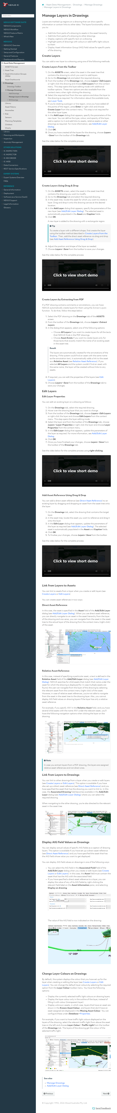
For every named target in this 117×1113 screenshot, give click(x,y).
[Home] (43, 5)
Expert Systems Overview (13, 178)
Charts (8, 128)
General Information (11, 190)
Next (106, 1094)
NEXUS (10, 5)
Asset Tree (8, 71)
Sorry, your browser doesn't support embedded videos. (76, 161)
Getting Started (9, 49)
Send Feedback (103, 1108)
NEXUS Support (9, 201)
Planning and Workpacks (13, 135)
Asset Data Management (13, 63)
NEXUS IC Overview (11, 46)
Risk (5, 114)
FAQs (6, 181)
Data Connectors (10, 165)
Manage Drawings (13, 90)
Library (8, 103)
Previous (48, 1094)
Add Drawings (14, 93)
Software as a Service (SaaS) (14, 197)
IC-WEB (6, 162)
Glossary (7, 208)
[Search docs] (18, 16)
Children (8, 125)
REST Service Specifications (14, 169)
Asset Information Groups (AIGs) (14, 75)
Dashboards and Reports (13, 60)
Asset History (10, 107)
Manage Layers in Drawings (19, 97)
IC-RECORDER (9, 158)
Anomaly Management (12, 142)
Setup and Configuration (13, 53)
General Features (10, 56)
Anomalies (9, 110)
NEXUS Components (12, 26)
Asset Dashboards (12, 80)
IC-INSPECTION (9, 151)
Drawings (8, 83)
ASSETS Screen (11, 67)
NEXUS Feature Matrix (13, 33)
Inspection (7, 139)
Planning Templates (13, 121)
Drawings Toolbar (14, 87)
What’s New (8, 37)
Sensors (8, 117)
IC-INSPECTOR (9, 155)
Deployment (8, 194)
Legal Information (10, 204)
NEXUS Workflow (11, 30)
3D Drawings (12, 100)
